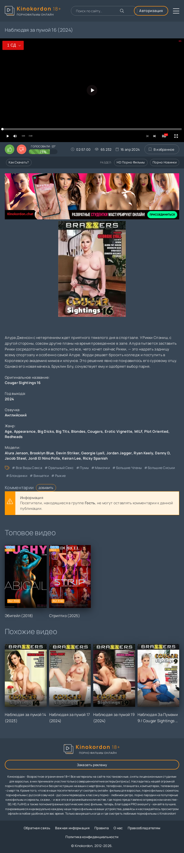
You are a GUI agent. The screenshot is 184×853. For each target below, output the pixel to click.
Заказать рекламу (92, 765)
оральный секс (61, 467)
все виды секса (29, 467)
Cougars (95, 431)
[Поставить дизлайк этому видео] (21, 149)
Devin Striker (67, 453)
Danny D (162, 453)
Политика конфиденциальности (91, 837)
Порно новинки (165, 162)
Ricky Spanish (95, 458)
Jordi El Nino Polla (44, 458)
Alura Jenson (16, 453)
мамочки (102, 467)
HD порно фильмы (131, 162)
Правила (101, 828)
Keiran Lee (71, 458)
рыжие (60, 475)
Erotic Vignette (118, 431)
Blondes (78, 431)
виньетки (41, 475)
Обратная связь (37, 828)
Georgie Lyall (92, 453)
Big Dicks (46, 431)
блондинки (18, 475)
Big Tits (62, 431)
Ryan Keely (143, 453)
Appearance (25, 431)
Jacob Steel (15, 458)
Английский (16, 415)
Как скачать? (19, 162)
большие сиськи (161, 467)
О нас (118, 828)
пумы (84, 467)
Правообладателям (144, 828)
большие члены (129, 467)
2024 (9, 399)
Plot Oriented (156, 431)
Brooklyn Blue (42, 453)
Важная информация (72, 828)
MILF (138, 431)
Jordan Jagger (119, 453)
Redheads (14, 436)
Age (8, 431)
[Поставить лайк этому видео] (9, 149)
